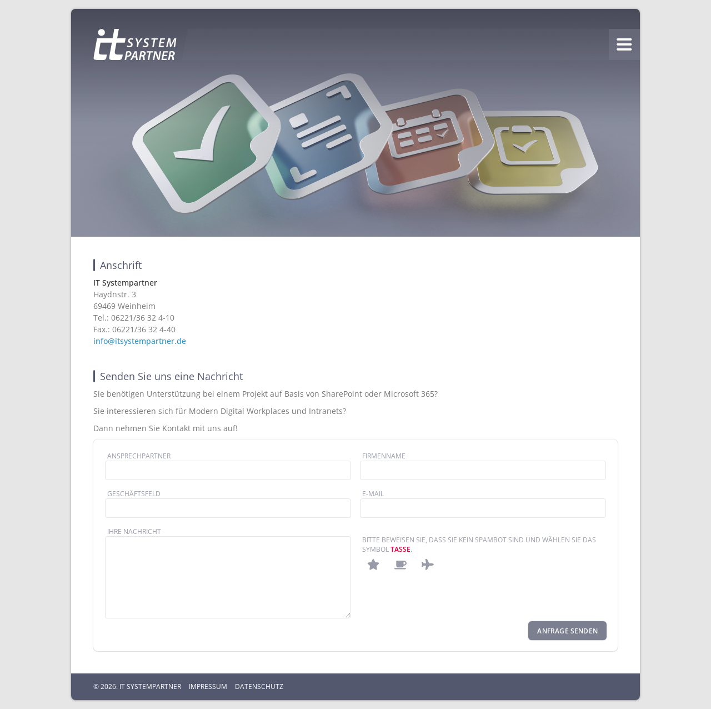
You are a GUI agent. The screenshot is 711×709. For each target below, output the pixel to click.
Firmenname (383, 456)
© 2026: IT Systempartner (137, 686)
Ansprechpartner (139, 456)
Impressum (208, 686)
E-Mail (373, 493)
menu (624, 44)
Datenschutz (259, 686)
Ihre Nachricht (134, 531)
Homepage (135, 44)
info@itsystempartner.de (139, 341)
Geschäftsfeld (134, 493)
